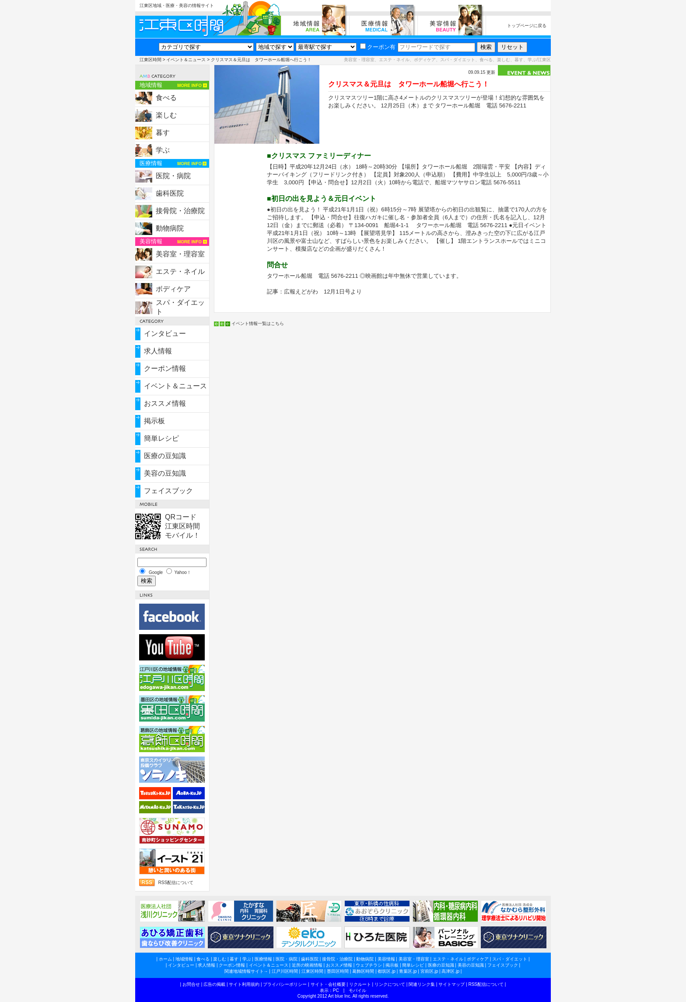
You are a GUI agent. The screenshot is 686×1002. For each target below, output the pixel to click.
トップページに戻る (526, 25)
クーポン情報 (165, 368)
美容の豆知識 (165, 473)
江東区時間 (150, 59)
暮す (163, 132)
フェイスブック (168, 490)
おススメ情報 (165, 403)
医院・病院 (173, 176)
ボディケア (173, 289)
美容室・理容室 (180, 254)
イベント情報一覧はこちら (257, 323)
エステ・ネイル (180, 271)
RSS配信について (175, 882)
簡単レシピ (161, 438)
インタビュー (165, 333)
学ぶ (163, 150)
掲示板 (154, 421)
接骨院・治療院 (180, 210)
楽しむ (166, 115)
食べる (166, 97)
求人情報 (158, 351)
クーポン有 (378, 47)
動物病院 (170, 228)
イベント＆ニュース (186, 59)
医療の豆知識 (165, 456)
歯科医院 (170, 193)
